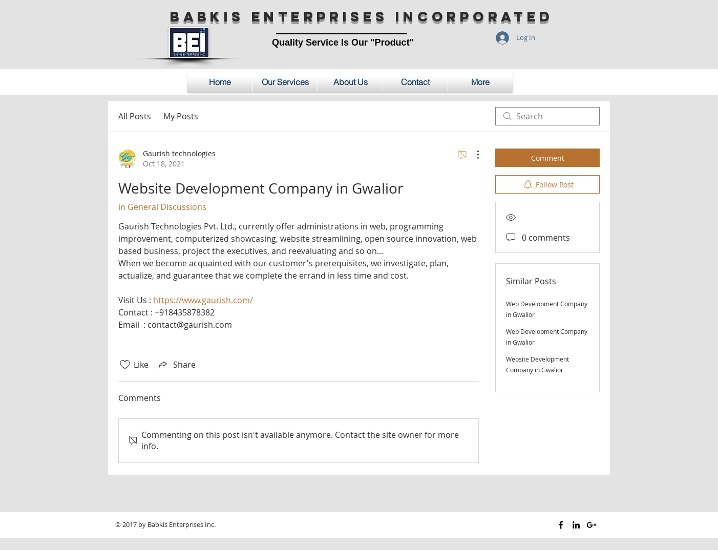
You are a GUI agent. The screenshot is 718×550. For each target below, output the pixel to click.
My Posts (180, 116)
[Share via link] (176, 364)
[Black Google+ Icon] (591, 525)
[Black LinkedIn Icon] (576, 525)
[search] (547, 116)
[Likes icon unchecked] (125, 364)
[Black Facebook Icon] (561, 525)
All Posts (134, 116)
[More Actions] (473, 155)
